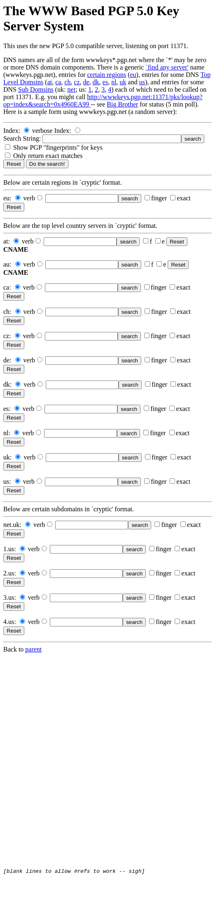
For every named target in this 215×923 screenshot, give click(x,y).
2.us (8, 573)
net (72, 89)
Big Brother (122, 104)
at (49, 82)
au (6, 264)
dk (96, 82)
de (86, 82)
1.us (8, 548)
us (142, 82)
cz (77, 82)
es (105, 82)
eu (133, 74)
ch (67, 82)
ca (58, 82)
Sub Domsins (36, 89)
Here (9, 111)
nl (113, 82)
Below (12, 182)
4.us (8, 621)
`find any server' (166, 67)
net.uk (11, 524)
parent (33, 649)
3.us (8, 597)
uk (123, 82)
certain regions (106, 74)
